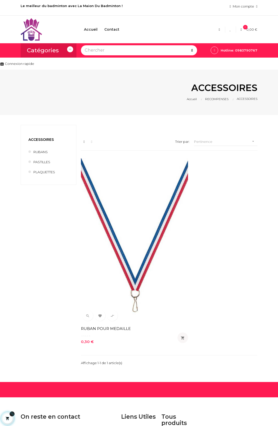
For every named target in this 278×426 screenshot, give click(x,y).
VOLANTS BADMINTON (171, 369)
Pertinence (225, 141)
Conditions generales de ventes (138, 354)
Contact (127, 366)
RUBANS (40, 152)
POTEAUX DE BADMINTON (172, 383)
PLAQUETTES (44, 172)
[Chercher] (139, 50)
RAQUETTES (171, 350)
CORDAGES (171, 341)
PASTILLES (41, 162)
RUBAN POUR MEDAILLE (95, 229)
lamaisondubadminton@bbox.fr (44, 371)
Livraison (128, 335)
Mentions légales (134, 344)
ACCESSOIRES (41, 139)
